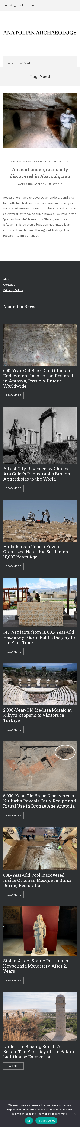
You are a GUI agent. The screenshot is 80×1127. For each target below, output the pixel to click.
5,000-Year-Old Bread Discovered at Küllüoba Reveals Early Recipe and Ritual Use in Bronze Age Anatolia (39, 800)
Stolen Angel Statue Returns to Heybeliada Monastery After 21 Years (35, 966)
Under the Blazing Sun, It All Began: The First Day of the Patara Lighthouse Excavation (38, 1051)
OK (29, 1120)
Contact (9, 284)
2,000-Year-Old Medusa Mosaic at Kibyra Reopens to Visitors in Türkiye (37, 715)
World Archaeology (32, 184)
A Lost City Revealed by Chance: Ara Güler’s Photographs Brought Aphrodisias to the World (37, 473)
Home (10, 63)
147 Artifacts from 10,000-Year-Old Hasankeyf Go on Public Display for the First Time (40, 637)
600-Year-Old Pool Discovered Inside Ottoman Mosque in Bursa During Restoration (37, 880)
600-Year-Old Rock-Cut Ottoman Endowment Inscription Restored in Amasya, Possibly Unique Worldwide (38, 378)
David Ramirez (35, 161)
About (7, 279)
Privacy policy (46, 1120)
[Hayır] (75, 1113)
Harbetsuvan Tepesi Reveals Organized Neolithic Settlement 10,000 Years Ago (36, 551)
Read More (13, 395)
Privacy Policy (13, 290)
